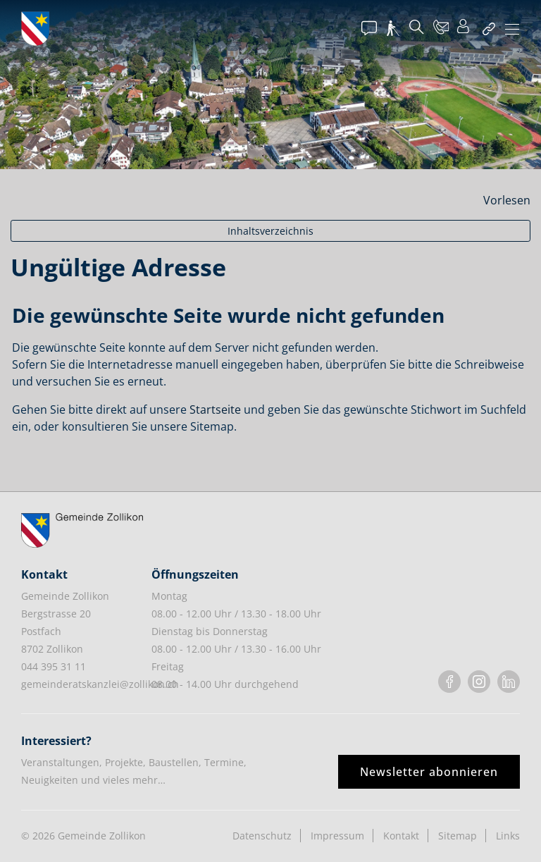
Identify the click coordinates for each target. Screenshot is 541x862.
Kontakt (401, 835)
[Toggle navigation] (512, 30)
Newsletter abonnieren (429, 772)
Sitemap (457, 835)
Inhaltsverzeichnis (270, 231)
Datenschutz (262, 835)
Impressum (337, 835)
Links (508, 835)
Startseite (215, 409)
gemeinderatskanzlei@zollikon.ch (100, 684)
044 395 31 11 (53, 666)
